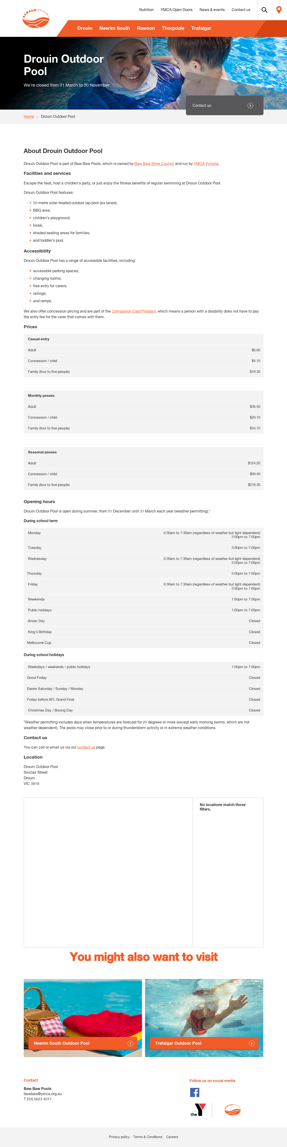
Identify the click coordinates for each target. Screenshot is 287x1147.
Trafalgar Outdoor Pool (178, 1043)
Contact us (230, 10)
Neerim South (114, 28)
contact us (86, 747)
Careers (172, 1137)
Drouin (84, 28)
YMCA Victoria (206, 164)
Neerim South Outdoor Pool (62, 1043)
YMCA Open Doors (166, 10)
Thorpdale (173, 28)
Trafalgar (201, 28)
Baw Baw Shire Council (154, 164)
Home (29, 117)
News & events (201, 10)
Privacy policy (119, 1137)
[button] (257, 10)
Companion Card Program (134, 312)
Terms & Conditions (147, 1137)
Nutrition (135, 10)
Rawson (146, 28)
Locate (277, 10)
